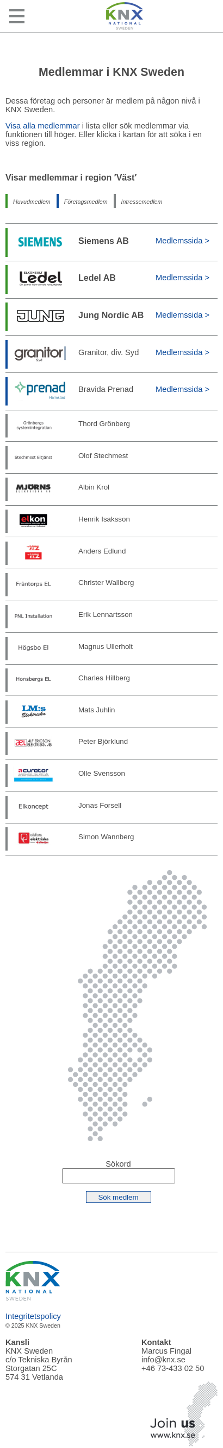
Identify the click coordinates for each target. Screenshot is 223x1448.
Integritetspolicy (33, 1316)
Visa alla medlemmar (42, 125)
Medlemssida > (182, 240)
